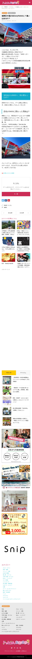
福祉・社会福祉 (19, 625)
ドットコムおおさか (12, 656)
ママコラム (23, 372)
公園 (3, 621)
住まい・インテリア (20, 615)
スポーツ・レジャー (20, 619)
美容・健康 (4, 611)
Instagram (17, 647)
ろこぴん (10, 205)
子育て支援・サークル (7, 615)
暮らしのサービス (6, 625)
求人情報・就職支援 (6, 619)
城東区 (5, 207)
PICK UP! (8, 372)
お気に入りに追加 (8, 173)
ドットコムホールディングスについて (10, 631)
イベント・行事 (19, 611)
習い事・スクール (20, 613)
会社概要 (18, 651)
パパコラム (4, 629)
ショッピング (19, 617)
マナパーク (18, 629)
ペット (3, 627)
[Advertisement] (16, 319)
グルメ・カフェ (19, 609)
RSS (20, 647)
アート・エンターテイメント (8, 623)
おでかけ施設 (5, 613)
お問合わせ (24, 651)
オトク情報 (4, 617)
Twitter (11, 647)
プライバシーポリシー (9, 651)
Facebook (14, 647)
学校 (3, 609)
